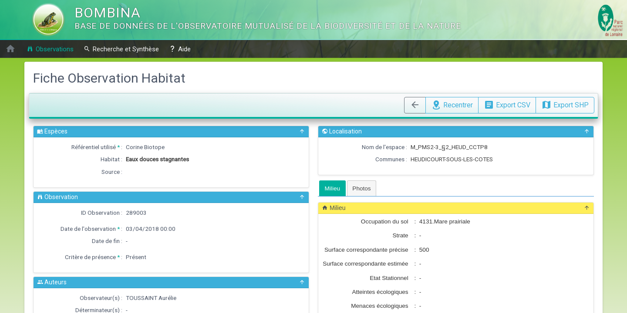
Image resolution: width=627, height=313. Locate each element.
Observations (50, 49)
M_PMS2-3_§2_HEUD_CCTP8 (449, 146)
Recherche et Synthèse (121, 49)
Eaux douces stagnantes (157, 159)
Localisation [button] (456, 131)
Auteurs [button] (171, 282)
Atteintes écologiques (380, 292)
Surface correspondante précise (366, 249)
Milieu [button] (456, 208)
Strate (400, 235)
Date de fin (106, 240)
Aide (180, 49)
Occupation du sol (384, 221)
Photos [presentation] (361, 188)
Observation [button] (171, 197)
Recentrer (452, 104)
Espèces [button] (171, 131)
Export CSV (507, 104)
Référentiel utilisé (93, 146)
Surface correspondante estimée (365, 263)
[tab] (332, 188)
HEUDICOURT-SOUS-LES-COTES (452, 159)
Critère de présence (90, 256)
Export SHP (565, 104)
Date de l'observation (88, 228)
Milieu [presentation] (332, 188)
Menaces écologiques (379, 306)
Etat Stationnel (389, 278)
